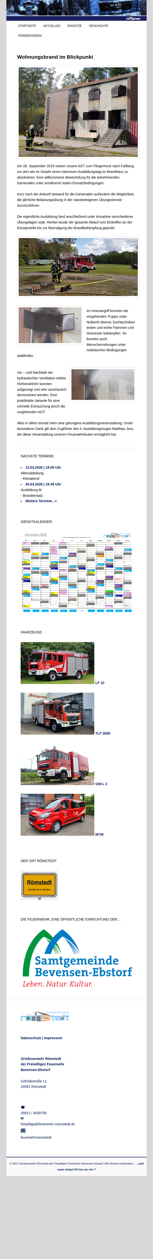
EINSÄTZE (75, 26)
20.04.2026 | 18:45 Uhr (43, 484)
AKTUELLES (51, 26)
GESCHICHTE (98, 26)
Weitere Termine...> (40, 501)
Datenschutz (31, 1038)
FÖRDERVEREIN (30, 35)
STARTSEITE (27, 26)
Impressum (53, 1038)
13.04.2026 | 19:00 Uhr (43, 467)
